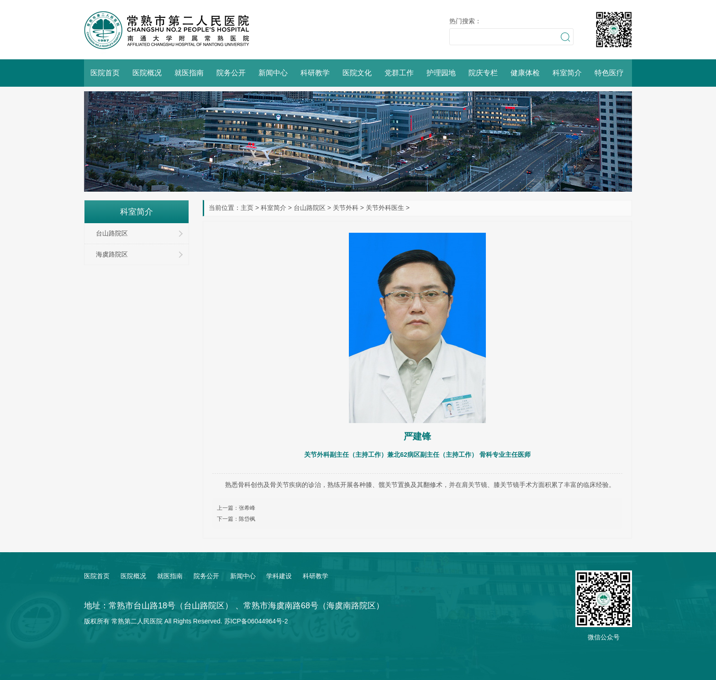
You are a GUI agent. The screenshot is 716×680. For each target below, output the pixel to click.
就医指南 (189, 73)
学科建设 (279, 576)
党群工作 (399, 73)
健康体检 (525, 73)
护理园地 (441, 73)
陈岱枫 (247, 519)
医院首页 (105, 73)
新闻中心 (273, 73)
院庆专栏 (483, 73)
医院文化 (357, 73)
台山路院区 (310, 207)
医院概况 (147, 73)
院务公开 (231, 73)
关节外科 (345, 207)
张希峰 (247, 508)
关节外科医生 (385, 207)
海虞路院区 (112, 254)
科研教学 (315, 73)
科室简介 (567, 73)
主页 (247, 207)
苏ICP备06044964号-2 (256, 621)
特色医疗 (609, 73)
